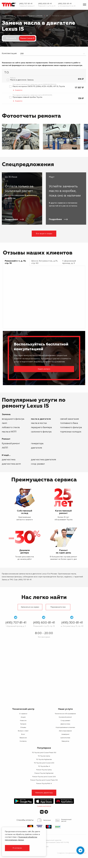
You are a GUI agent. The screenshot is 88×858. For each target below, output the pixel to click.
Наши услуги (65, 709)
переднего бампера (41, 427)
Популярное (44, 748)
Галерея (23, 724)
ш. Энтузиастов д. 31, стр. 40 (66, 6)
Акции (23, 717)
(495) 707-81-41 (25, 4)
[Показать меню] (84, 4)
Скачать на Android (44, 806)
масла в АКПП (9, 432)
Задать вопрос (44, 369)
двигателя (36, 448)
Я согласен (17, 848)
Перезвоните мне (58, 607)
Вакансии (23, 738)
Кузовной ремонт (11, 444)
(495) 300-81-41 (65, 4)
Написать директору (44, 793)
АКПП (5, 448)
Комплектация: (9, 54)
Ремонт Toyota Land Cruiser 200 (44, 776)
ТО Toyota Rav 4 (44, 766)
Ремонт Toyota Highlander (44, 773)
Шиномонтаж (65, 738)
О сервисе (23, 713)
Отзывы (23, 727)
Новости (23, 720)
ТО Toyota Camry (44, 756)
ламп (4, 423)
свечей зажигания (69, 419)
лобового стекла (11, 427)
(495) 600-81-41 (45, 4)
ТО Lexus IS (11, 38)
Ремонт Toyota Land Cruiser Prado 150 (44, 780)
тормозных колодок (70, 432)
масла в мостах (39, 423)
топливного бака (69, 423)
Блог (23, 734)
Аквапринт (65, 734)
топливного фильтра (71, 427)
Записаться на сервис (30, 607)
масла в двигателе (41, 419)
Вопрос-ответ (23, 731)
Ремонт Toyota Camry (44, 770)
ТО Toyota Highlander (44, 759)
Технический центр (23, 709)
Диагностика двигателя (43, 460)
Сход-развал (38, 464)
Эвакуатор (65, 741)
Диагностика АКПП (11, 464)
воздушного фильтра (13, 419)
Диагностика (8, 460)
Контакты (23, 741)
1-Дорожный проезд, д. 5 (26, 6)
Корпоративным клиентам (65, 727)
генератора (37, 444)
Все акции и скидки (44, 233)
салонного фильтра (41, 432)
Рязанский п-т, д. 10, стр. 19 (46, 6)
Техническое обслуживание (65, 713)
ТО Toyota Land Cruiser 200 (44, 763)
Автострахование (65, 731)
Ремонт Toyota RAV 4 (44, 783)
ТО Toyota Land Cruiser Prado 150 (44, 752)
